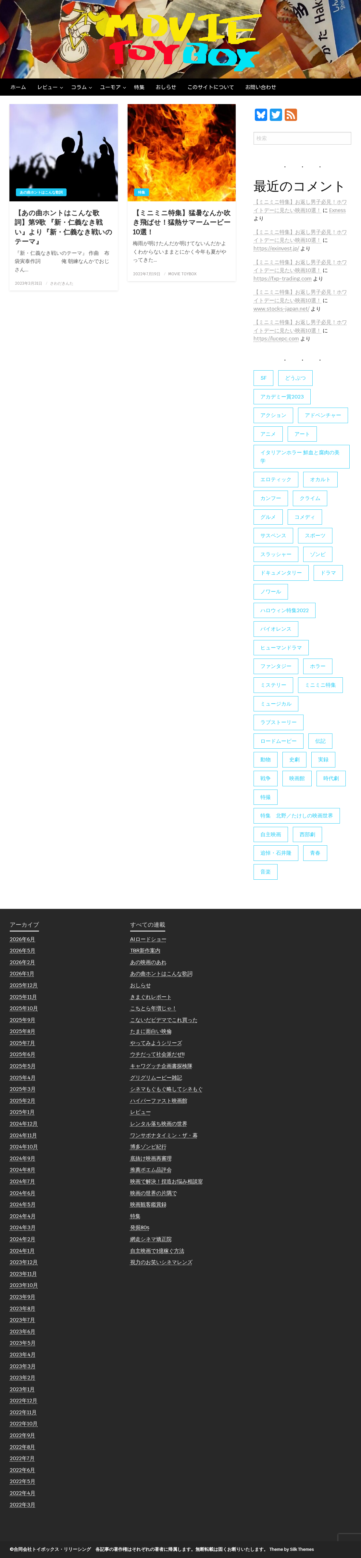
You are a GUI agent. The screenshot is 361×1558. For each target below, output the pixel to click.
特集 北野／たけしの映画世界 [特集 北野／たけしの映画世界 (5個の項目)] (296, 815)
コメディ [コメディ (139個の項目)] (304, 517)
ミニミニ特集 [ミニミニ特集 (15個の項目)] (320, 685)
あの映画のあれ (148, 962)
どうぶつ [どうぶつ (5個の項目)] (295, 378)
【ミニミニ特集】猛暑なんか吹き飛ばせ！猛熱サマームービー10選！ (181, 222)
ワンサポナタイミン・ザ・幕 (164, 1135)
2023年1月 (22, 1389)
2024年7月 (22, 1181)
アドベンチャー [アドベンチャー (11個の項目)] (323, 415)
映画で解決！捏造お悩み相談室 (166, 1181)
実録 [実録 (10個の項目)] (323, 759)
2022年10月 (24, 1423)
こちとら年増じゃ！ (153, 1008)
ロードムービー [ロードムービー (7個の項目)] (278, 741)
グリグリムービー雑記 (156, 1077)
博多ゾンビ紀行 (148, 1146)
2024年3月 (23, 1227)
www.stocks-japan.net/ (281, 308)
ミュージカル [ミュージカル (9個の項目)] (276, 703)
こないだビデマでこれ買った (164, 1020)
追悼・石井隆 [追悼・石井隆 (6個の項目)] (276, 853)
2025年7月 (22, 1043)
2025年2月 (22, 1100)
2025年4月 (23, 1077)
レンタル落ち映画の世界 (158, 1123)
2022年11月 (23, 1412)
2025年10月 (24, 1008)
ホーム (18, 87)
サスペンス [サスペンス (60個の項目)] (273, 535)
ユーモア (110, 87)
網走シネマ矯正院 (151, 1239)
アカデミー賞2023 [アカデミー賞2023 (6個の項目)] (282, 396)
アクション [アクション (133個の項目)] (273, 415)
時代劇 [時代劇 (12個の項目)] (331, 778)
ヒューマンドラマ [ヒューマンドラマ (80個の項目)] (281, 647)
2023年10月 (24, 1285)
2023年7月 (22, 1319)
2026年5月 (22, 950)
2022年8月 (22, 1447)
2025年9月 (22, 1020)
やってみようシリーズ (156, 1043)
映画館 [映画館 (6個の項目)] (297, 778)
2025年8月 (22, 1031)
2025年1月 (22, 1112)
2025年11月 (23, 996)
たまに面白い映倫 (151, 1031)
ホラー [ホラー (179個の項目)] (318, 666)
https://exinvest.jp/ (276, 248)
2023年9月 (22, 1296)
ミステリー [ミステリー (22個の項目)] (273, 685)
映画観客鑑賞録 (148, 1204)
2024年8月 (22, 1169)
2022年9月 (22, 1435)
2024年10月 (24, 1146)
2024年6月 (22, 1193)
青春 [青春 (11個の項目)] (315, 853)
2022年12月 (23, 1400)
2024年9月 (22, 1158)
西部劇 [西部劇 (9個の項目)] (307, 834)
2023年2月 (22, 1377)
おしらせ (166, 87)
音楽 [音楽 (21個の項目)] (265, 871)
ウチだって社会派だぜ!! (157, 1054)
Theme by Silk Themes (291, 1549)
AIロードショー (148, 939)
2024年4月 (23, 1216)
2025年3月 (23, 1089)
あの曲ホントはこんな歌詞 (41, 192)
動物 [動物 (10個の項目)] (265, 759)
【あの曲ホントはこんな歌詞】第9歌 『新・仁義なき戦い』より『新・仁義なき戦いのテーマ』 (63, 227)
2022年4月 (22, 1493)
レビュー (47, 87)
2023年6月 (22, 1331)
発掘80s (139, 1227)
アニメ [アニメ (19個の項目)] (268, 434)
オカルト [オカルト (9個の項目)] (320, 479)
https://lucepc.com (276, 338)
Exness (337, 210)
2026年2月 (22, 962)
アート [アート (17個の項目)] (302, 434)
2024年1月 (22, 1250)
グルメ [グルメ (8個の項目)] (268, 517)
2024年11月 (23, 1135)
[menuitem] (18, 87)
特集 (139, 87)
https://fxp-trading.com (283, 278)
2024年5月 (23, 1204)
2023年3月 (23, 1366)
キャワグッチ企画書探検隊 (161, 1066)
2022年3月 (22, 1504)
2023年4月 (23, 1354)
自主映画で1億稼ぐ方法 (157, 1250)
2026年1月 (22, 973)
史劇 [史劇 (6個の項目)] (294, 759)
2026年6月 (22, 939)
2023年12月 (24, 1262)
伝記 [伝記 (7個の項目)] (320, 741)
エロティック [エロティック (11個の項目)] (276, 479)
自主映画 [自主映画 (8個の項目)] (270, 834)
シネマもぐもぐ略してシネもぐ (166, 1089)
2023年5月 (23, 1342)
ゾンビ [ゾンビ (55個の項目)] (318, 554)
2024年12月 (24, 1123)
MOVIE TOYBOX (182, 274)
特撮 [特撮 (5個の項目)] (265, 797)
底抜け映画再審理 (151, 1158)
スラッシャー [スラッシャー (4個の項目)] (276, 554)
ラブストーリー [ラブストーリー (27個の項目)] (278, 722)
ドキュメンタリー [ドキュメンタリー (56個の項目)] (281, 572)
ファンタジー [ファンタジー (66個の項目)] (276, 666)
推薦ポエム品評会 (151, 1169)
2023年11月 (23, 1273)
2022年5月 (22, 1481)
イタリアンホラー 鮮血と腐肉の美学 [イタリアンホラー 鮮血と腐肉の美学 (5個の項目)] (300, 456)
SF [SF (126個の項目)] (263, 378)
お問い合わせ (260, 87)
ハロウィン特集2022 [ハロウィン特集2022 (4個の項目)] (284, 610)
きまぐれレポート (151, 996)
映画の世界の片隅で (153, 1193)
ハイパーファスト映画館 (158, 1100)
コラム (79, 87)
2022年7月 (22, 1458)
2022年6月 (22, 1470)
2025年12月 (24, 985)
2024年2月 (22, 1239)
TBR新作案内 (145, 950)
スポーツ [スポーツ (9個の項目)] (315, 535)
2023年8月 (22, 1308)
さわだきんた (61, 283)
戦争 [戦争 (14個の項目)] (265, 778)
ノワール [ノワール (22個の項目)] (270, 591)
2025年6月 (22, 1054)
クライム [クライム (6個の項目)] (310, 498)
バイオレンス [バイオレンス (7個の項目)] (276, 628)
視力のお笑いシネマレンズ (161, 1262)
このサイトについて (210, 87)
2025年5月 (23, 1066)
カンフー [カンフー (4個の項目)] (270, 498)
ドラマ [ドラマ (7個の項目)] (328, 572)
